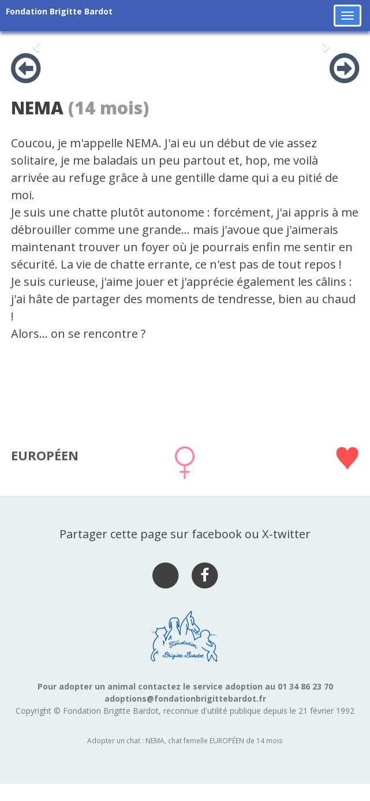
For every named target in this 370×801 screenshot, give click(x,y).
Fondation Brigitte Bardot (59, 11)
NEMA (37, 108)
